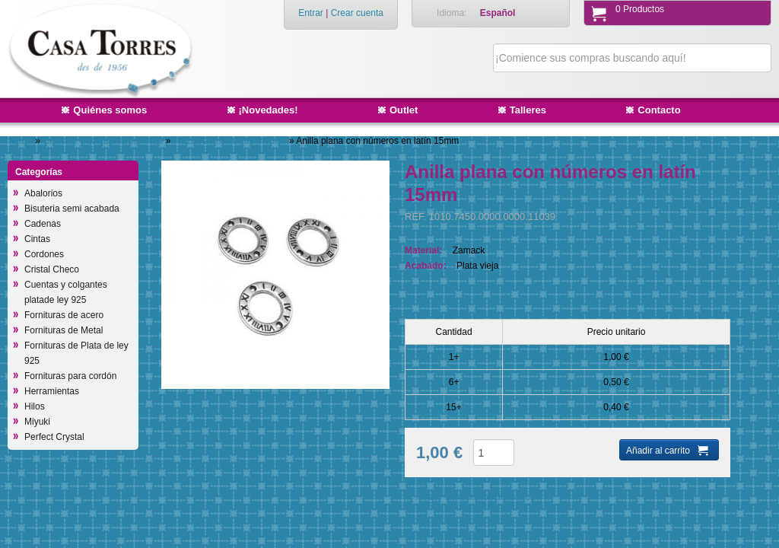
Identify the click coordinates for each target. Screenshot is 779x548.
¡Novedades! (268, 110)
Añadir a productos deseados (475, 497)
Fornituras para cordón (70, 376)
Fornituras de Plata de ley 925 (76, 353)
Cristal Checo (51, 269)
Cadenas (42, 223)
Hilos (34, 406)
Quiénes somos (110, 110)
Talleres (528, 110)
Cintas (37, 239)
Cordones (44, 254)
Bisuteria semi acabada (71, 208)
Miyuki (37, 421)
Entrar (310, 13)
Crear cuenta (357, 13)
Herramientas (51, 391)
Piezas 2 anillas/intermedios (231, 140)
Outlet (404, 110)
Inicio (22, 140)
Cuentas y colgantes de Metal (104, 140)
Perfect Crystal (54, 437)
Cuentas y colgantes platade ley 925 (65, 292)
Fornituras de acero (63, 315)
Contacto (659, 110)
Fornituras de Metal (63, 330)
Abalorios (43, 193)
